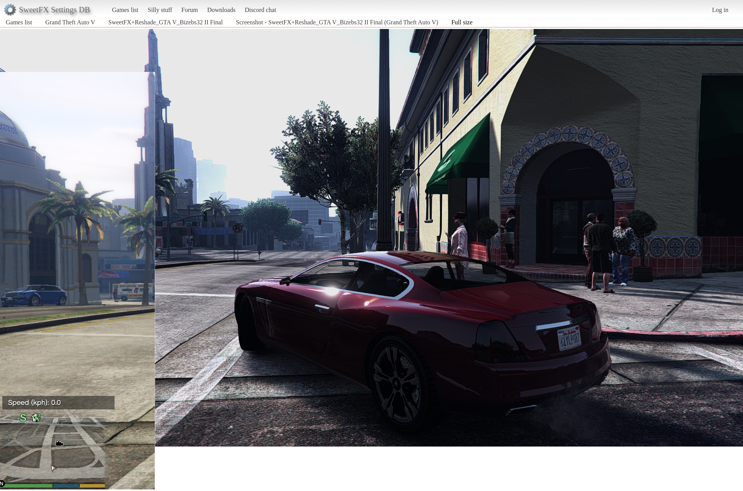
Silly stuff (160, 10)
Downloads (221, 10)
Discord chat (260, 10)
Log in (720, 10)
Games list (125, 10)
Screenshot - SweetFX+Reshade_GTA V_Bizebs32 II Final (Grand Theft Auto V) (337, 22)
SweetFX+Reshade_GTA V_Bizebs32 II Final (165, 22)
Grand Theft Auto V (70, 22)
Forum (189, 10)
